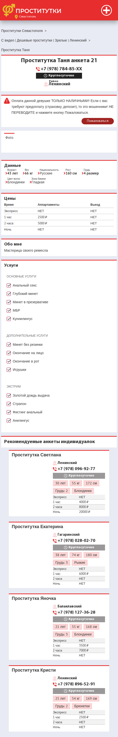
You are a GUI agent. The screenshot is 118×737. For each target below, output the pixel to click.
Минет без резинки (28, 344)
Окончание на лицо (28, 353)
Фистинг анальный (27, 412)
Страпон (19, 404)
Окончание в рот (26, 361)
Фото (9, 137)
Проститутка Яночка (34, 598)
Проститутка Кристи (34, 670)
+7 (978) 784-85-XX (61, 69)
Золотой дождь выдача (31, 395)
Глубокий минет (25, 293)
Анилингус (21, 420)
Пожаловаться (97, 121)
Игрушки (19, 369)
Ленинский (59, 83)
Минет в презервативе (30, 302)
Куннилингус (23, 319)
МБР (16, 310)
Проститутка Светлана (36, 455)
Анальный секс (25, 285)
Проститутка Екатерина (37, 526)
